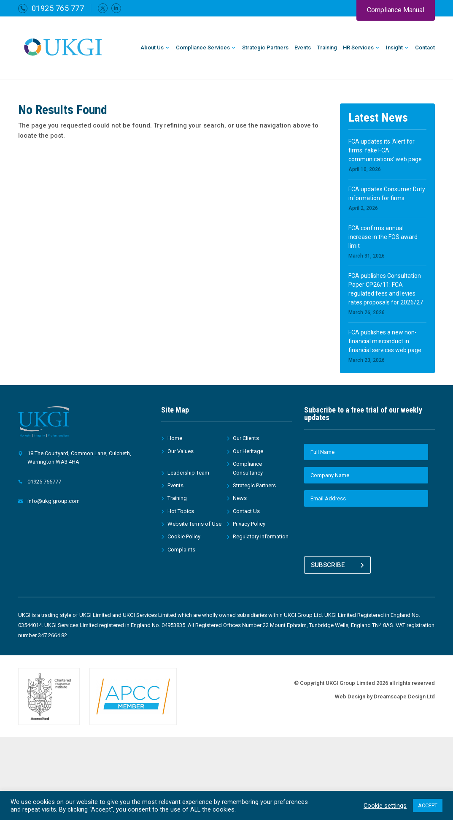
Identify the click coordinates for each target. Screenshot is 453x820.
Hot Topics (180, 511)
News (240, 498)
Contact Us (246, 511)
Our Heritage (248, 451)
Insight (394, 48)
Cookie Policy (183, 536)
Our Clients (246, 438)
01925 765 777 (58, 8)
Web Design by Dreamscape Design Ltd (385, 695)
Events (302, 48)
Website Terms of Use (194, 524)
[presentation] (368, 529)
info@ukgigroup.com (53, 501)
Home (174, 438)
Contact (425, 48)
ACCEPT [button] (427, 805)
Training (327, 48)
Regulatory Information (261, 536)
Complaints (181, 549)
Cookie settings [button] (385, 805)
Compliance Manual (395, 10)
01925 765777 (44, 481)
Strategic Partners (265, 48)
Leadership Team (188, 473)
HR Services (358, 48)
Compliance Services (203, 48)
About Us (152, 48)
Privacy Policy (249, 524)
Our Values (180, 451)
